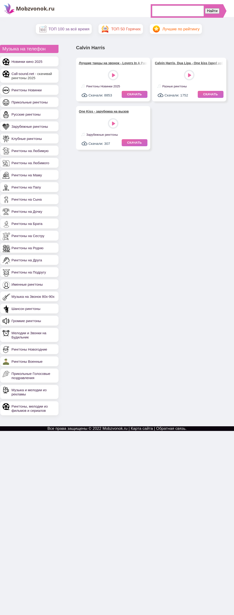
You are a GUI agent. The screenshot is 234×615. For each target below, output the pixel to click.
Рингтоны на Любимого (30, 163)
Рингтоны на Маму (26, 175)
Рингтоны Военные (27, 361)
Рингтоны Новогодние (29, 349)
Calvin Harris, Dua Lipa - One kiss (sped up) (189, 63)
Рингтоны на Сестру (27, 236)
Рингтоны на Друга (26, 260)
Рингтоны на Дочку (26, 211)
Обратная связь (170, 428)
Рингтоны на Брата (26, 224)
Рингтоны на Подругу (28, 272)
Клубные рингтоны (26, 139)
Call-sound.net (22, 74)
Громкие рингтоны (26, 321)
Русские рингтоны (25, 114)
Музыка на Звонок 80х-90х (33, 297)
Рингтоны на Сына (26, 199)
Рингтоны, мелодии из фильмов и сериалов (29, 408)
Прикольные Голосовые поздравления (30, 376)
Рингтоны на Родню (27, 248)
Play (114, 75)
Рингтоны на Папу (26, 187)
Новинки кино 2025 (26, 62)
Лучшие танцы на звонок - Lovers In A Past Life (113, 63)
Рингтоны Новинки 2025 (103, 86)
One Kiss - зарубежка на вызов (104, 111)
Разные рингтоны (174, 86)
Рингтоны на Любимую (30, 151)
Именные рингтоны (27, 284)
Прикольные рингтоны (29, 102)
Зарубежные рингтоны (29, 126)
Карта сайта (142, 428)
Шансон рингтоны (25, 309)
